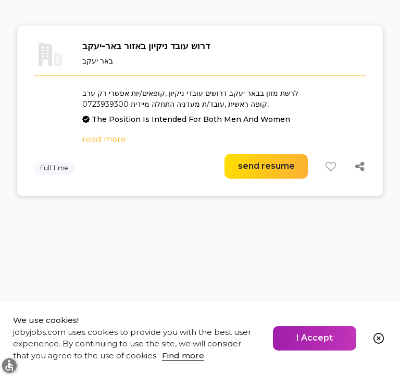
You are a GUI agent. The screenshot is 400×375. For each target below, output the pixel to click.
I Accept (314, 338)
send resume (266, 166)
